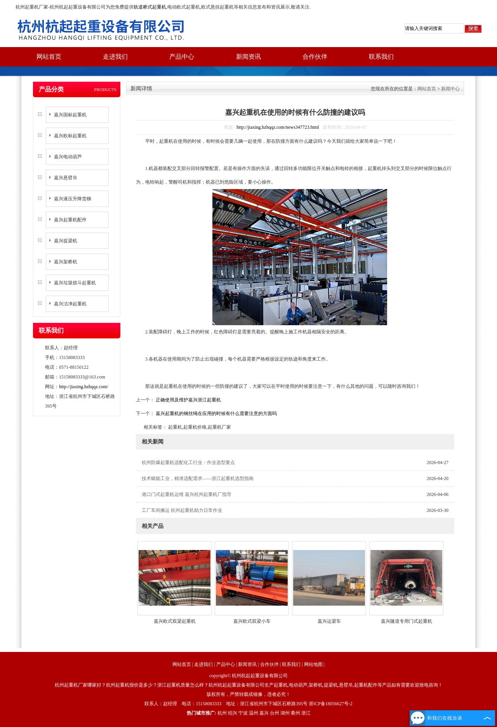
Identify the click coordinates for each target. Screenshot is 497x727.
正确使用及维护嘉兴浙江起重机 (188, 400)
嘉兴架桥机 (65, 262)
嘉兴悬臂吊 (65, 177)
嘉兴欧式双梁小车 (252, 621)
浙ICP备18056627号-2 (331, 703)
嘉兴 (264, 713)
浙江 (306, 713)
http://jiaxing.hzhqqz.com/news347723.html (277, 127)
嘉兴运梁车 (329, 621)
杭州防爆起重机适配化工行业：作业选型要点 (188, 462)
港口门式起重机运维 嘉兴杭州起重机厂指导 (186, 494)
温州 (253, 713)
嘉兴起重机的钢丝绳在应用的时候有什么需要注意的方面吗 (216, 413)
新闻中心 (450, 88)
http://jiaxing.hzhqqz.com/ (83, 386)
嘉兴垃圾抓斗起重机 (75, 283)
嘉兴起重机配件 (70, 219)
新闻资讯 (248, 56)
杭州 (222, 713)
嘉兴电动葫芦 (68, 156)
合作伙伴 (314, 56)
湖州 (285, 713)
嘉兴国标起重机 (70, 114)
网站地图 (313, 664)
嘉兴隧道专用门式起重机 (406, 621)
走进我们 (115, 56)
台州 (274, 713)
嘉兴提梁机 (65, 241)
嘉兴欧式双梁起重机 (175, 621)
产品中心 (181, 56)
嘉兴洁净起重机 (70, 304)
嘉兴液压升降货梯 (72, 198)
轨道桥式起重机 (150, 7)
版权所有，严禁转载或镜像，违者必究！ (248, 694)
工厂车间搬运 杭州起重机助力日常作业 (182, 510)
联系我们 (381, 56)
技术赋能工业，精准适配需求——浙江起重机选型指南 (198, 478)
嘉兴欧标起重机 (70, 135)
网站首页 (48, 56)
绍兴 (232, 713)
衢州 (295, 713)
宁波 (243, 713)
